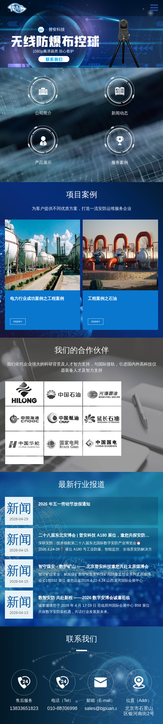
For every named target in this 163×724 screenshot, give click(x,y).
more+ (17, 321)
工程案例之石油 (102, 298)
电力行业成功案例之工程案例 (37, 298)
